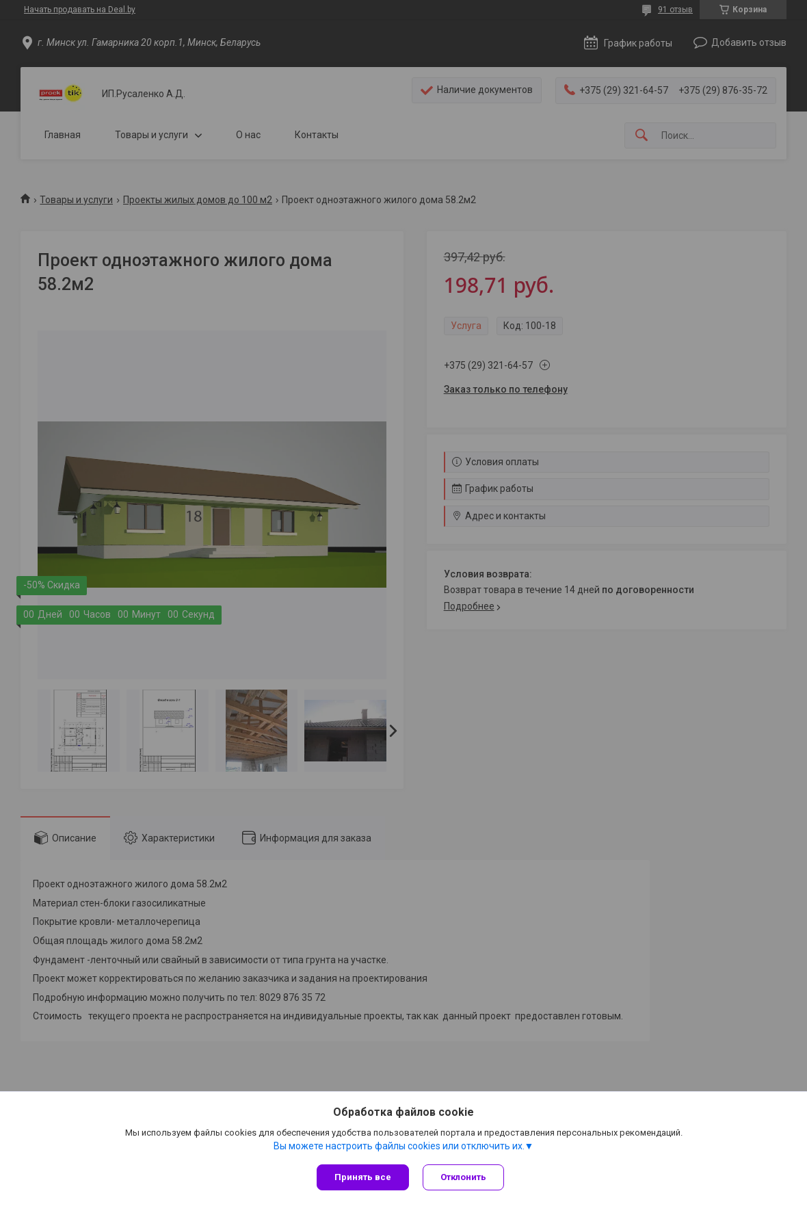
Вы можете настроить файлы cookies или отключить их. (399, 1145)
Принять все (362, 1177)
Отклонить (463, 1177)
